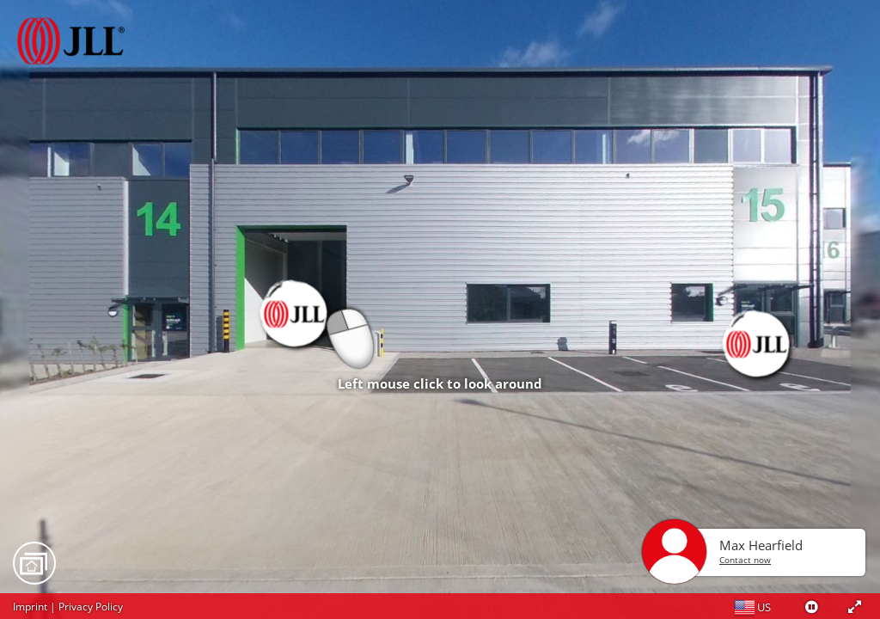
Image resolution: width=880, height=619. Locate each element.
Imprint (30, 606)
